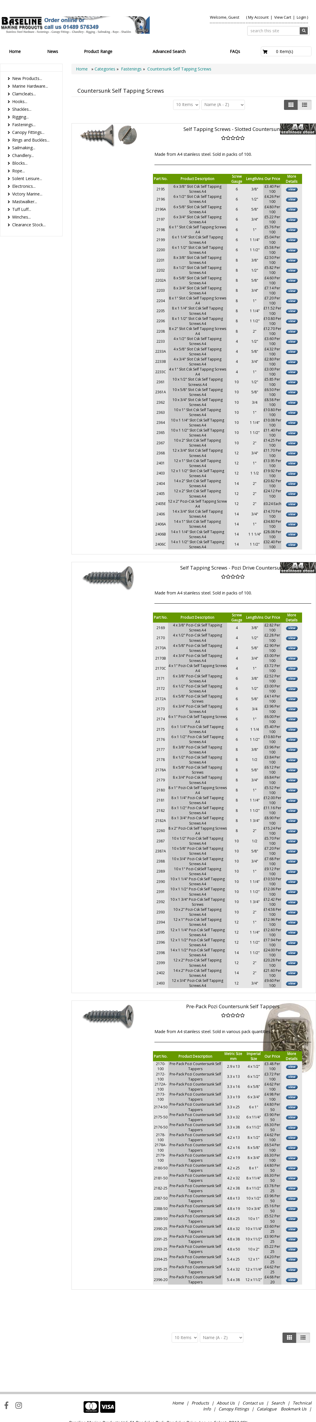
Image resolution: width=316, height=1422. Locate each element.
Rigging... (20, 117)
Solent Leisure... (27, 178)
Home (15, 51)
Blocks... (20, 163)
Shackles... (21, 109)
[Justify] (305, 105)
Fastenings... (24, 124)
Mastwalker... (24, 201)
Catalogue (267, 1380)
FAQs (235, 51)
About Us (226, 1374)
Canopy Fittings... (28, 132)
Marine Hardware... (30, 86)
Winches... (21, 217)
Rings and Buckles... (31, 140)
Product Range (98, 51)
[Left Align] (291, 105)
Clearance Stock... (29, 224)
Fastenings (131, 69)
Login (301, 17)
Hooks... (19, 101)
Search (278, 1374)
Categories (105, 69)
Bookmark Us (294, 1380)
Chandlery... (23, 155)
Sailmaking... (23, 147)
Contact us (253, 1374)
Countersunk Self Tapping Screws (179, 69)
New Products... (27, 78)
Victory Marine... (27, 194)
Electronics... (24, 186)
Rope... (18, 171)
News (52, 51)
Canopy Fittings (233, 1380)
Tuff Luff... (21, 209)
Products (200, 1374)
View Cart (283, 17)
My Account (258, 17)
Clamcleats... (24, 94)
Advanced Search (169, 51)
